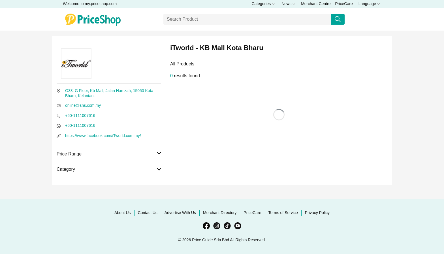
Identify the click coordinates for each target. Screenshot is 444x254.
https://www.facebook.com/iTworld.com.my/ (103, 135)
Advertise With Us (180, 212)
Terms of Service (283, 212)
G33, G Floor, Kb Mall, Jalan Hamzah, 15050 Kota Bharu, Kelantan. (109, 93)
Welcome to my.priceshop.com (90, 3)
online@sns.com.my (83, 105)
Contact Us (147, 212)
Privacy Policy (317, 212)
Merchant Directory (219, 212)
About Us (122, 212)
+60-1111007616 (80, 115)
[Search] (247, 19)
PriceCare (344, 3)
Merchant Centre (315, 3)
